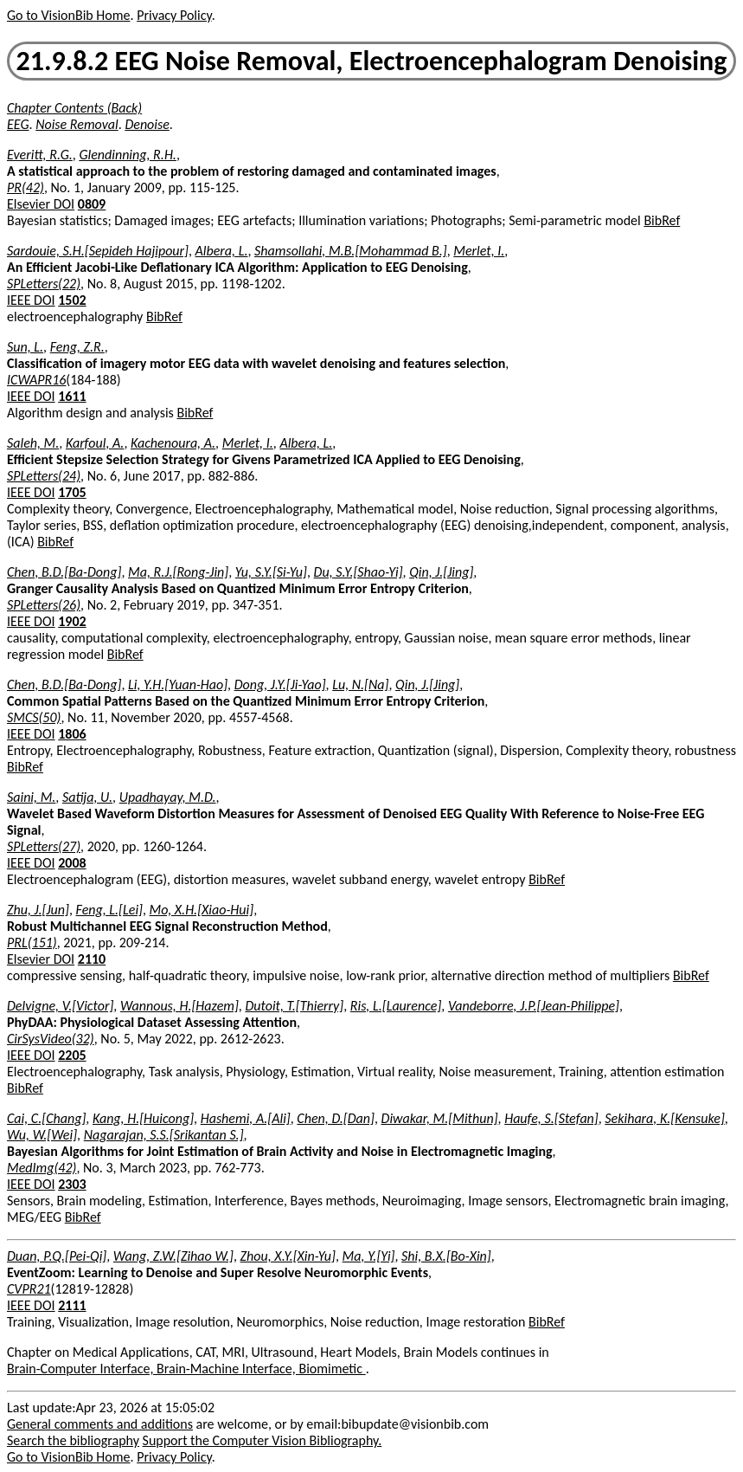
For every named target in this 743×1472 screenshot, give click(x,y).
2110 (92, 959)
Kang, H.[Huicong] (143, 1118)
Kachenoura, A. (173, 443)
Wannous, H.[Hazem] (179, 1005)
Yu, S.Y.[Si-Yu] (271, 572)
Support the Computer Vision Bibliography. (262, 1440)
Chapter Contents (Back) (74, 108)
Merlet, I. (478, 250)
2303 (72, 1184)
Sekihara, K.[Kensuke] (664, 1118)
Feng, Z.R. (77, 347)
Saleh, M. (33, 443)
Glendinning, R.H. (127, 154)
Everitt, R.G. (40, 154)
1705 (72, 492)
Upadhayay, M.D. (167, 797)
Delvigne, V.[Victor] (60, 1005)
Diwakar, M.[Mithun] (439, 1118)
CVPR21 (29, 1289)
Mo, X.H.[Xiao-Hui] (202, 909)
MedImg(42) (41, 1167)
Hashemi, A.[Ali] (246, 1118)
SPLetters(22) (43, 283)
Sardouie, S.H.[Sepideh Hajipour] (98, 250)
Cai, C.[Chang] (46, 1118)
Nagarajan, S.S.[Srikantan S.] (164, 1135)
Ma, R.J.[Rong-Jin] (178, 572)
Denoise (147, 124)
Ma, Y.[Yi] (369, 1256)
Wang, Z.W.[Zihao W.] (173, 1256)
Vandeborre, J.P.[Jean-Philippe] (533, 1005)
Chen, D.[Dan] (336, 1118)
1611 (72, 396)
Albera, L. (221, 250)
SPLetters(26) (43, 605)
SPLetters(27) (43, 846)
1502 (72, 300)
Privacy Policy (174, 15)
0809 (92, 204)
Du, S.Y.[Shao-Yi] (358, 572)
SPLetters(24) (43, 476)
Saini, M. (31, 797)
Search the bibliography (73, 1440)
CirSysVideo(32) (50, 1038)
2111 (72, 1305)
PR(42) (25, 187)
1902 (72, 621)
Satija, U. (87, 797)
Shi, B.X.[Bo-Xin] (446, 1256)
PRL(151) (32, 942)
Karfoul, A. (95, 443)
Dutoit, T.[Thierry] (294, 1005)
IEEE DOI (31, 300)
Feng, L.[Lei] (109, 909)
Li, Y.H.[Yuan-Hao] (177, 684)
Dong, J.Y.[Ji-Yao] (280, 684)
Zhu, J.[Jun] (38, 909)
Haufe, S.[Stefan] (551, 1118)
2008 (72, 863)
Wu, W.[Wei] (42, 1135)
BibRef (662, 220)
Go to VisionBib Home (68, 15)
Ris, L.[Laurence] (396, 1005)
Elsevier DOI (40, 204)
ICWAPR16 (36, 379)
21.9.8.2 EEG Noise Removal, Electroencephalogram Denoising (371, 61)
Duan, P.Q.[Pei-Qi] (56, 1256)
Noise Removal (76, 124)
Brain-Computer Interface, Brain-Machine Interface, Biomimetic (186, 1368)
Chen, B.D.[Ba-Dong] (64, 572)
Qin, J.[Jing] (441, 572)
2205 (72, 1055)
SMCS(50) (34, 717)
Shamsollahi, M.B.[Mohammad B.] (350, 250)
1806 (72, 734)
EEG (18, 124)
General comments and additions (100, 1424)
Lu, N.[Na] (360, 684)
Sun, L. (25, 347)
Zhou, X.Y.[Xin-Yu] (288, 1256)
